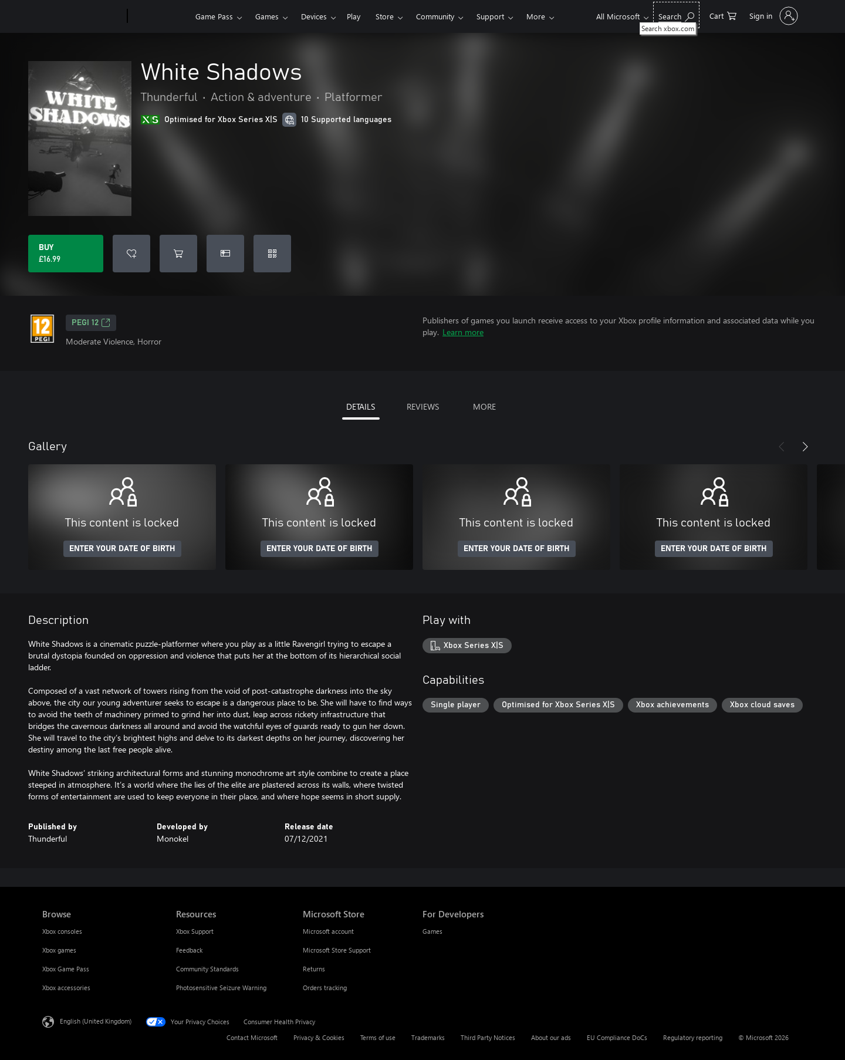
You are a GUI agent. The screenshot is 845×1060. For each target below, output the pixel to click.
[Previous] (781, 446)
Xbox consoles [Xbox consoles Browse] (62, 931)
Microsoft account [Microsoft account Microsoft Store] (328, 931)
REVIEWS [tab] (423, 406)
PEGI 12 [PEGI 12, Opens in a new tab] (91, 323)
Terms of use (378, 1037)
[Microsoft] (82, 16)
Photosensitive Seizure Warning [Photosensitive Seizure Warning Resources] (221, 987)
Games (267, 16)
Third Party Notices (488, 1037)
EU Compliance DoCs (617, 1037)
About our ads (551, 1037)
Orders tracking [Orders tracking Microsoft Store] (325, 987)
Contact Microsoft (252, 1037)
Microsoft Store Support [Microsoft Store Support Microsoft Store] (337, 950)
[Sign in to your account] (772, 16)
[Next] (805, 446)
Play (353, 16)
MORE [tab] (484, 406)
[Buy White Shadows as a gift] (225, 253)
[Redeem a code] (272, 253)
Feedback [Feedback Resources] (189, 950)
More (535, 16)
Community (435, 16)
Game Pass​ (214, 16)
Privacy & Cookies (318, 1037)
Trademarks (428, 1037)
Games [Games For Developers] (432, 931)
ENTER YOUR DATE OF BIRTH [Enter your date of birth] (122, 549)
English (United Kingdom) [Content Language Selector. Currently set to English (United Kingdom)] (95, 1021)
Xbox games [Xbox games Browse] (59, 950)
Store (385, 16)
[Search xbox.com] (676, 15)
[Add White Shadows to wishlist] (131, 253)
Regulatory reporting (692, 1037)
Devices (314, 16)
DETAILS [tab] (360, 406)
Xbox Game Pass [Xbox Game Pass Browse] (65, 969)
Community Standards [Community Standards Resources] (207, 969)
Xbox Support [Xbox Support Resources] (195, 931)
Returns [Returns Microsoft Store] (314, 969)
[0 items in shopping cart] (722, 15)
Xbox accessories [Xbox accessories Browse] (66, 987)
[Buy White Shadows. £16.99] (65, 253)
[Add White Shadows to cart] (178, 253)
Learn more (463, 331)
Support (490, 16)
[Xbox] (160, 16)
